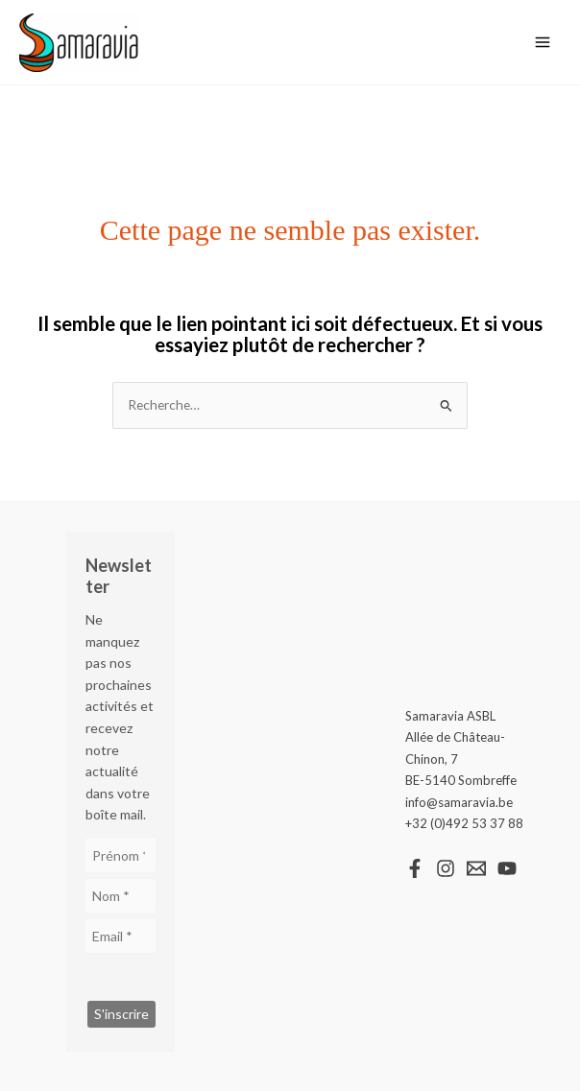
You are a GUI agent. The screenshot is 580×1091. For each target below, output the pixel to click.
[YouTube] (507, 868)
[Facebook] (414, 868)
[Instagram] (445, 868)
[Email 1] (476, 868)
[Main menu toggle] (543, 42)
